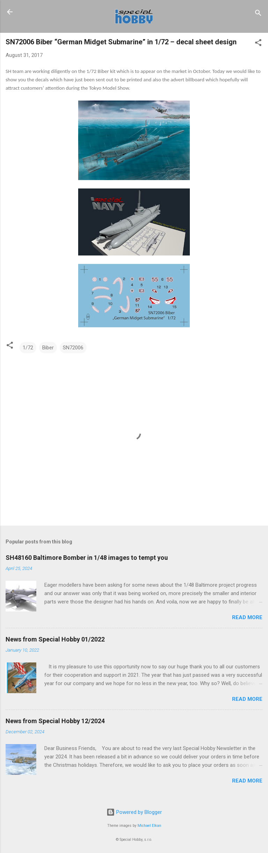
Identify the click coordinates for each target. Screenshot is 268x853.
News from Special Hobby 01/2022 (55, 639)
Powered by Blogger (134, 812)
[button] (258, 43)
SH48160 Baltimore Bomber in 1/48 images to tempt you (87, 557)
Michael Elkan (149, 825)
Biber (48, 347)
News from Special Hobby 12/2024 (55, 721)
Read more (247, 617)
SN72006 (73, 347)
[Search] (258, 14)
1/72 (28, 347)
